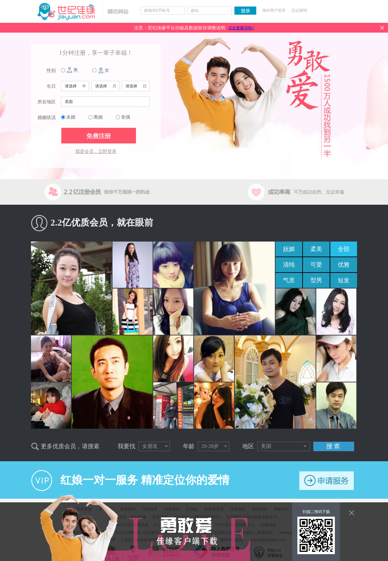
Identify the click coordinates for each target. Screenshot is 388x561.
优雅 (344, 264)
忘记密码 (299, 10)
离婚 (98, 117)
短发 (344, 280)
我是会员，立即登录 (95, 151)
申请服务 (326, 480)
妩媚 (289, 249)
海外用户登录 (274, 10)
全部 (344, 249)
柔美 (316, 249)
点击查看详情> (241, 28)
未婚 (70, 117)
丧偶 (125, 117)
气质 (289, 280)
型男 (316, 280)
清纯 (289, 264)
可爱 (316, 264)
